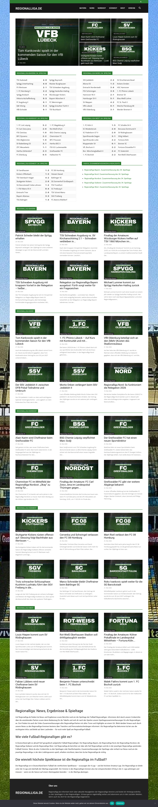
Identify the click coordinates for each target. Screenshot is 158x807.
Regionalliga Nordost (121, 57)
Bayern (82, 8)
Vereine (131, 8)
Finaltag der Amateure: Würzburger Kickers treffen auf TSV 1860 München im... (121, 238)
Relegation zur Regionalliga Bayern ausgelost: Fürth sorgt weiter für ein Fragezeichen (79, 285)
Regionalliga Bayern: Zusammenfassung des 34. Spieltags (107, 170)
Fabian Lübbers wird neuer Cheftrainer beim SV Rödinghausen (30, 684)
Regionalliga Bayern (110, 231)
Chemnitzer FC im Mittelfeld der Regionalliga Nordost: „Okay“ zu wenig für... (32, 484)
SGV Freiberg (20, 577)
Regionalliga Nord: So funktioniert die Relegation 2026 (122, 386)
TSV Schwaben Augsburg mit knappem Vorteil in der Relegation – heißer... (34, 285)
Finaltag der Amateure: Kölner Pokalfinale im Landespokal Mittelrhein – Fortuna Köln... (120, 637)
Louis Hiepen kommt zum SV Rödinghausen (31, 636)
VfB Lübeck (22, 47)
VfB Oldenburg (109, 334)
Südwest (113, 8)
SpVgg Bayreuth (20, 231)
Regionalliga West (119, 33)
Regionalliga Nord (65, 334)
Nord (91, 8)
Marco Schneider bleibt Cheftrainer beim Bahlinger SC (79, 583)
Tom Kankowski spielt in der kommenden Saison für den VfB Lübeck (32, 340)
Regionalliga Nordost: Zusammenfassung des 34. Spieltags (107, 178)
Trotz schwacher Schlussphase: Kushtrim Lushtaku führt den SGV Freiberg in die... (34, 584)
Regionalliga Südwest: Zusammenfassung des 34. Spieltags (108, 183)
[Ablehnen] (155, 803)
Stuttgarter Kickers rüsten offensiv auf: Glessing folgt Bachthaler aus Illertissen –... (34, 537)
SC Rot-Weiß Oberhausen (67, 630)
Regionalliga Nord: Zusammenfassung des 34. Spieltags (106, 174)
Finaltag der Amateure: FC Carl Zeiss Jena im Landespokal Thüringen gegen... (77, 484)
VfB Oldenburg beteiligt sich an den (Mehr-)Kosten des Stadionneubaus (121, 340)
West (122, 8)
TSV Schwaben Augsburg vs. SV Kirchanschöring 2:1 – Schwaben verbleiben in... (78, 238)
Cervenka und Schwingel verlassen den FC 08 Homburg (79, 536)
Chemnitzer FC (20, 478)
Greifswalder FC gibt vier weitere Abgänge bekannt (122, 483)
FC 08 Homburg (64, 531)
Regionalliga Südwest (89, 52)
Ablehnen (120, 803)
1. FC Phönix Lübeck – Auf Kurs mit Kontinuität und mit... (77, 339)
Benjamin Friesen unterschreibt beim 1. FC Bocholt (77, 683)
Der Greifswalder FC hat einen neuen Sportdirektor (120, 439)
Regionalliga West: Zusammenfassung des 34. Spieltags (106, 187)
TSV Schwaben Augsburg (67, 231)
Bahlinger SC (64, 577)
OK (112, 803)
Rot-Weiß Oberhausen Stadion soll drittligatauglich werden (78, 636)
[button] (140, 8)
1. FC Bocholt (64, 677)
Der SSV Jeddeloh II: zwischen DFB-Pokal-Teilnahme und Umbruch (32, 387)
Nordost (102, 8)
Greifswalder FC (87, 33)
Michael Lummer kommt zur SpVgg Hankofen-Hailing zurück (121, 284)
